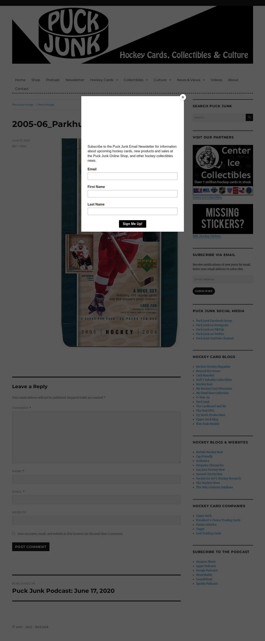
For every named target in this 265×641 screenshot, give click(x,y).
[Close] (183, 97)
